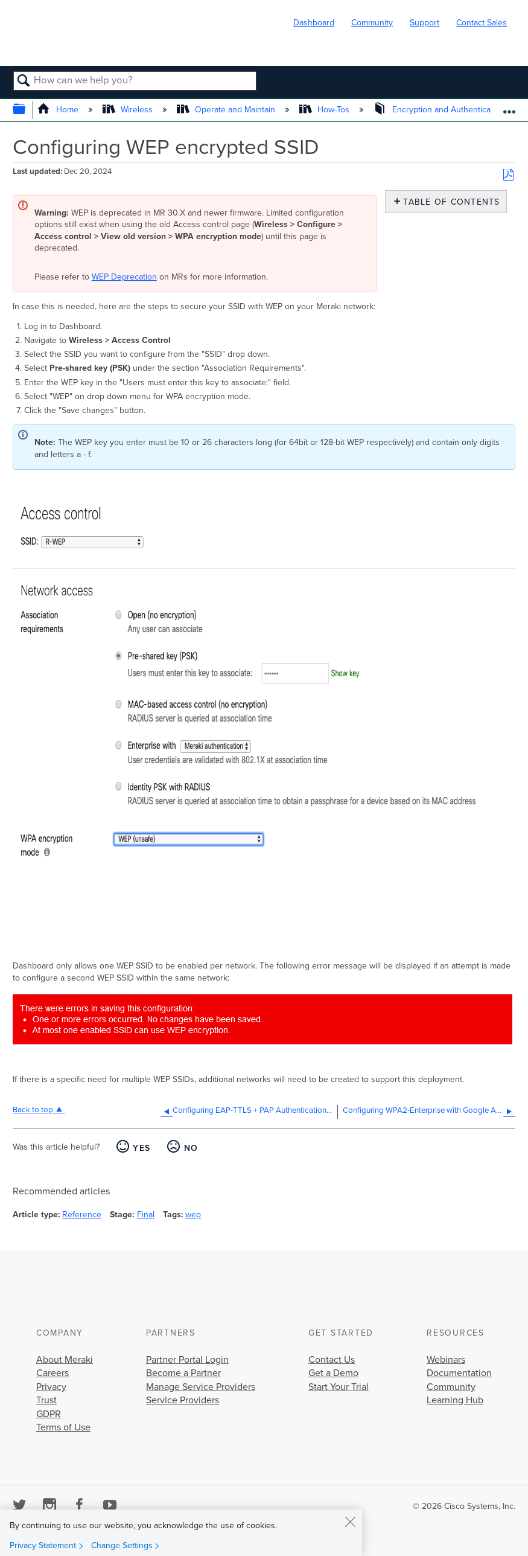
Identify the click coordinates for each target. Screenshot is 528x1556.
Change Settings (122, 1545)
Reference (81, 1214)
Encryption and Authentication (440, 109)
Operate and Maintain (227, 109)
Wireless (129, 109)
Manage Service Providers (200, 1387)
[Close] (350, 1522)
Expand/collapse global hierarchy (27, 110)
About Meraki (64, 1360)
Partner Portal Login (187, 1360)
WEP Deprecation (124, 277)
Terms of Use (63, 1427)
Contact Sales (481, 23)
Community (372, 23)
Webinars (446, 1360)
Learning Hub (455, 1400)
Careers (52, 1373)
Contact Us (331, 1360)
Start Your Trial (338, 1387)
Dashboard (313, 23)
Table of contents (448, 202)
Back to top (33, 1110)
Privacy (51, 1387)
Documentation (459, 1373)
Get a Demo (333, 1373)
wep (193, 1214)
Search (23, 81)
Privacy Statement (43, 1545)
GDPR (48, 1414)
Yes (141, 1148)
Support (424, 23)
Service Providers (182, 1400)
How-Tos (325, 109)
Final (145, 1214)
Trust (46, 1400)
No (191, 1148)
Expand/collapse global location (509, 106)
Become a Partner (183, 1373)
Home (58, 109)
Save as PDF (508, 175)
